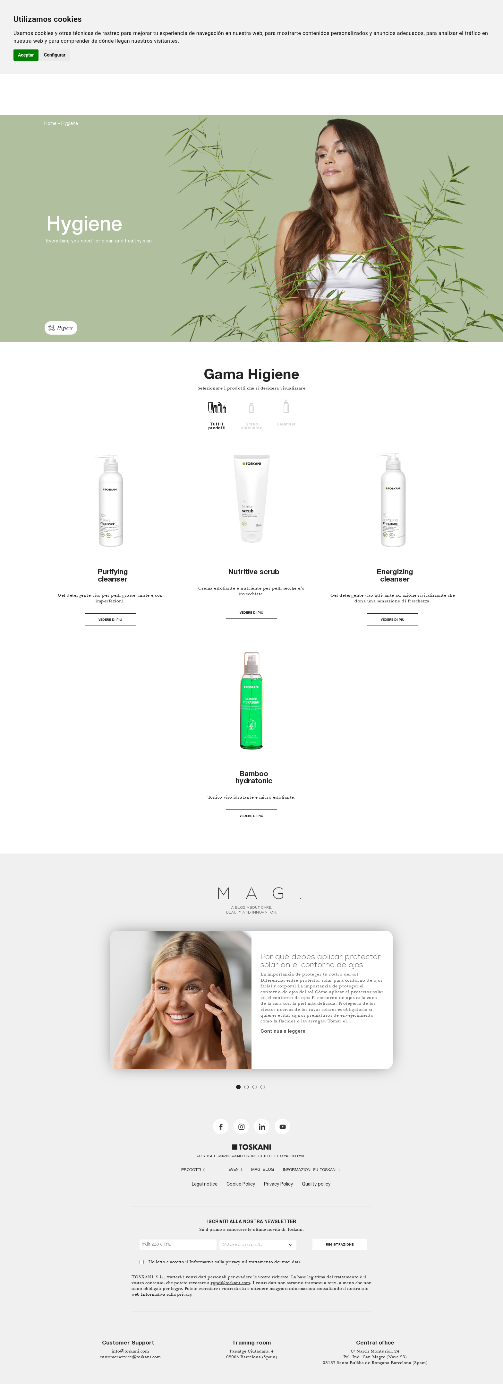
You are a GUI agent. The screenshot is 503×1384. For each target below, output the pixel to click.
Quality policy (316, 1184)
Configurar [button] (54, 54)
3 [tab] (254, 1087)
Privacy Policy (278, 1184)
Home (50, 124)
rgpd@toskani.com (230, 1282)
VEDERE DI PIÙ (110, 620)
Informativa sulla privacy (214, 1262)
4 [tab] (262, 1087)
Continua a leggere (282, 1031)
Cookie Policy (240, 1184)
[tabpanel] (251, 1000)
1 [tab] (238, 1087)
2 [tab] (246, 1087)
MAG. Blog (262, 1170)
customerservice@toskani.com (130, 1357)
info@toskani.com (130, 1351)
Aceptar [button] (26, 54)
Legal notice (204, 1184)
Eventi (235, 1170)
